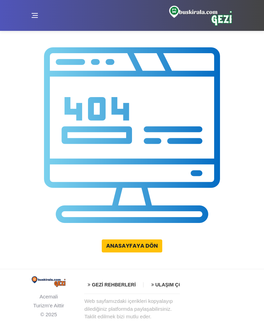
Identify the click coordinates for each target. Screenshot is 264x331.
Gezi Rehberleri (111, 284)
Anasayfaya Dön (132, 246)
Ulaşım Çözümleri (177, 284)
